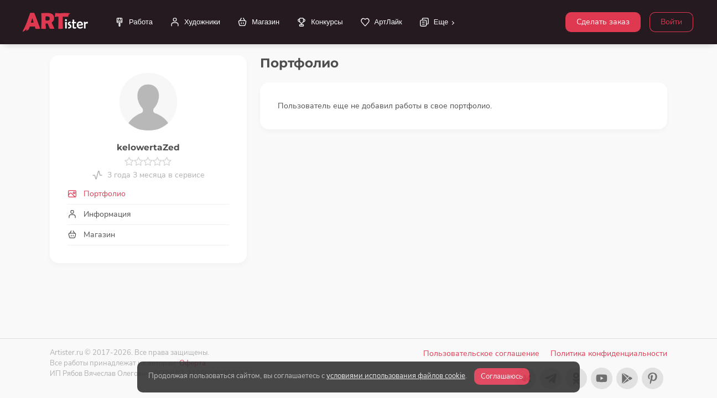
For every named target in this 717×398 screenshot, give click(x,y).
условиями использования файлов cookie (395, 376)
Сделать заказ (603, 22)
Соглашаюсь (502, 376)
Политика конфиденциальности (608, 353)
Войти (671, 22)
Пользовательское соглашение (481, 353)
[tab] (148, 194)
